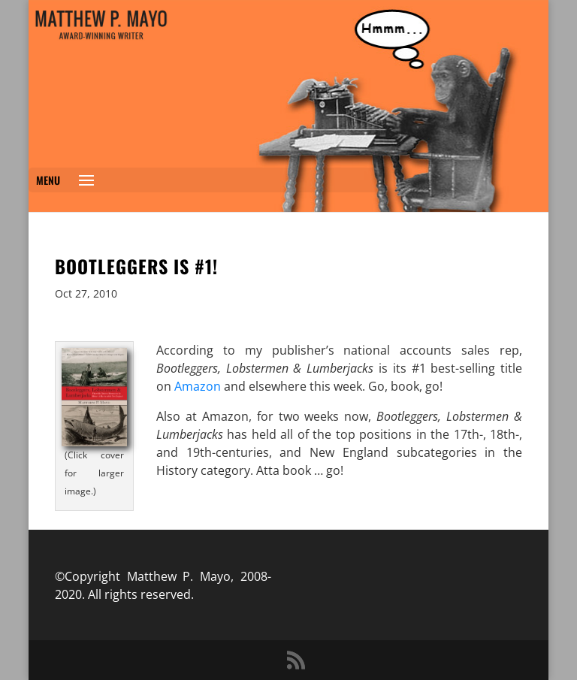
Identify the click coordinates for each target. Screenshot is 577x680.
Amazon (197, 386)
